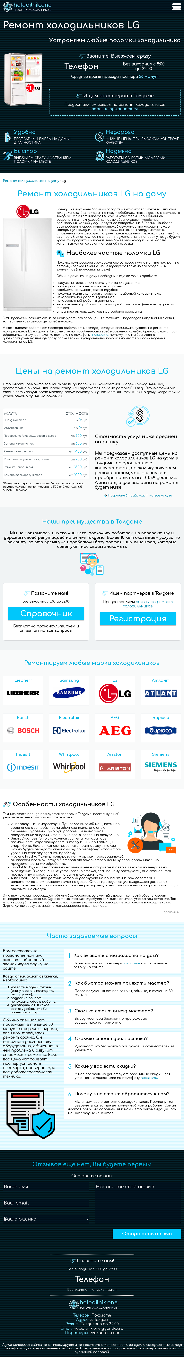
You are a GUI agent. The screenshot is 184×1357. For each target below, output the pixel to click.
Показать (101, 1315)
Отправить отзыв (147, 1233)
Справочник (46, 613)
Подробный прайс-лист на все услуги (140, 495)
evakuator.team (104, 1333)
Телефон (81, 66)
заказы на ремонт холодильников (148, 604)
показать (100, 335)
